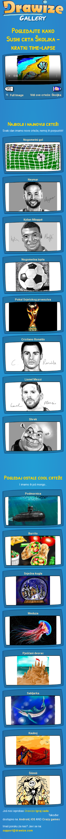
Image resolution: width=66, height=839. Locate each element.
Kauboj (33, 733)
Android (24, 819)
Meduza (33, 613)
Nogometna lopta (33, 259)
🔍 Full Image (15, 95)
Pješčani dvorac (33, 653)
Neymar (33, 179)
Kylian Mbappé (33, 219)
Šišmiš (33, 773)
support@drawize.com (18, 830)
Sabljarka (33, 693)
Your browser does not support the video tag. (33, 70)
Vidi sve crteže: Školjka (45, 95)
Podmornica (33, 493)
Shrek (33, 419)
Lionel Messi (33, 379)
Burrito (33, 533)
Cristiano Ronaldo (33, 339)
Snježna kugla (33, 573)
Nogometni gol (33, 139)
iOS (33, 819)
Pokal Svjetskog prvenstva (33, 299)
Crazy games (51, 819)
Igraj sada (42, 811)
